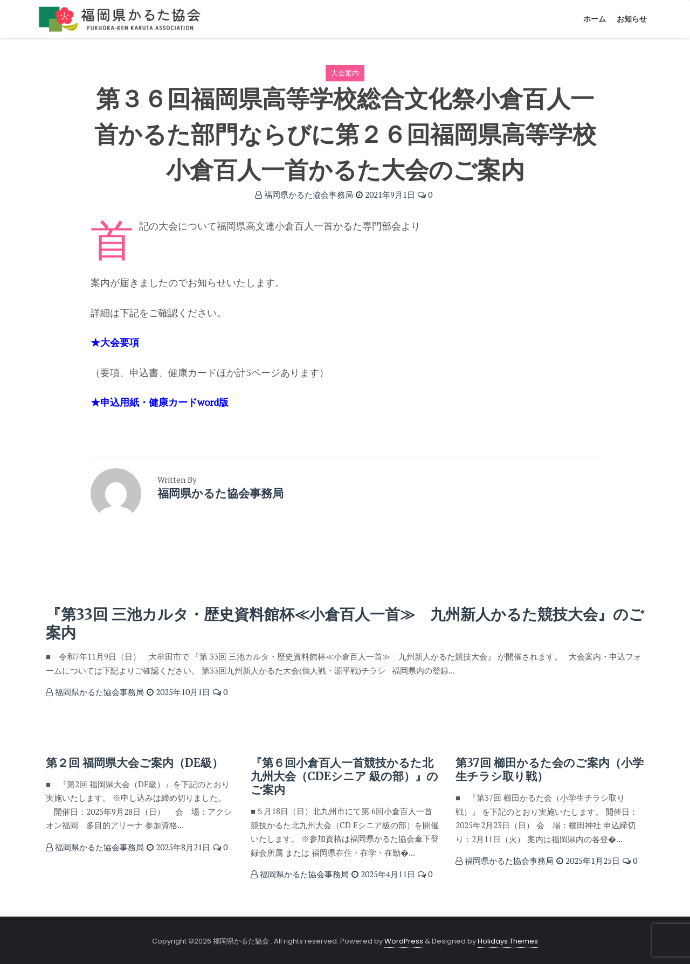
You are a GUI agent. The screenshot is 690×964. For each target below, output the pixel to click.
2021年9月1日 (385, 194)
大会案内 (345, 73)
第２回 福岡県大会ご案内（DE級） (134, 762)
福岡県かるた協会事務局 (304, 194)
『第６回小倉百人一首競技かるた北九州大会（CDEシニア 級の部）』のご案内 (344, 776)
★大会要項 (115, 342)
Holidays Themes (508, 941)
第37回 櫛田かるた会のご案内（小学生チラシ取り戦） (550, 769)
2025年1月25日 (588, 860)
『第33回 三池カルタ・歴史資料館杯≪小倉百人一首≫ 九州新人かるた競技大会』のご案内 (345, 623)
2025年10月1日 (178, 691)
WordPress (403, 941)
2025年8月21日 (178, 847)
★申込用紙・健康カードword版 (160, 402)
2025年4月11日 (383, 874)
